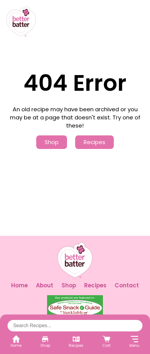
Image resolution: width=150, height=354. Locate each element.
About (44, 285)
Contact (127, 285)
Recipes (94, 142)
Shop (52, 142)
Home (19, 285)
